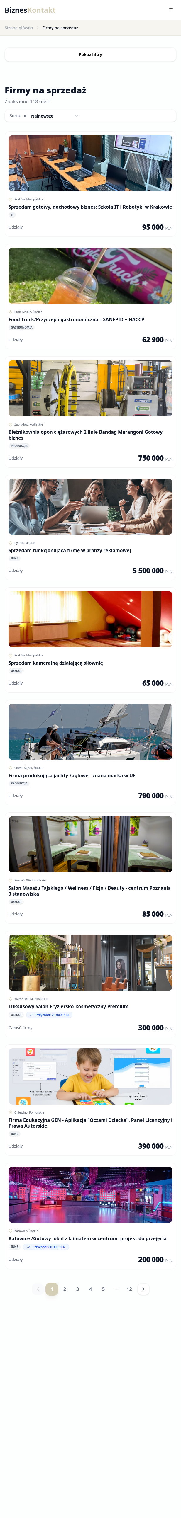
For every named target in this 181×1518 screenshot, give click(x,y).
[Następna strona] (143, 1289)
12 (129, 1289)
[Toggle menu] (171, 10)
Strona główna (19, 27)
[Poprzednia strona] (38, 1289)
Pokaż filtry (90, 54)
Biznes (30, 10)
